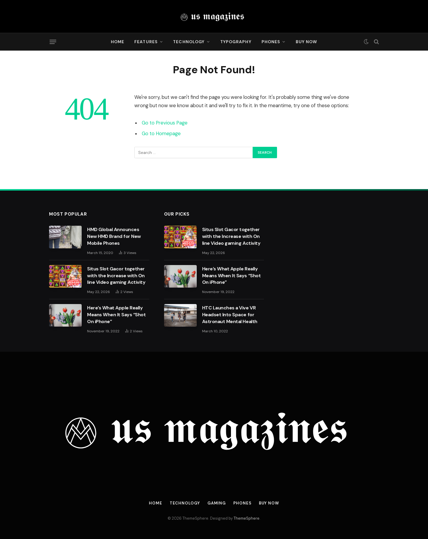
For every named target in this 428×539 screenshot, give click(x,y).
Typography (235, 41)
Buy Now (306, 41)
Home (117, 41)
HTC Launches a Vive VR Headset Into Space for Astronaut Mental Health (229, 315)
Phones (271, 41)
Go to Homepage (161, 133)
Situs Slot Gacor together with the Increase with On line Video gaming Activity (116, 276)
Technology (188, 41)
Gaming (216, 503)
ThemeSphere (246, 518)
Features (146, 41)
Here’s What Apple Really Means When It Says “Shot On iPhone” (116, 315)
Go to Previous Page (165, 123)
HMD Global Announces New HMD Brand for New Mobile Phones (114, 236)
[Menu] (53, 41)
